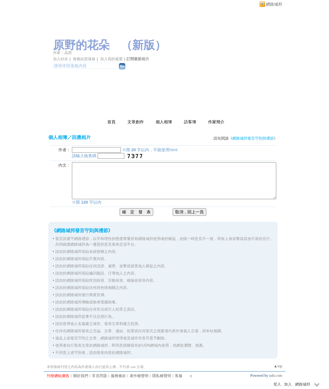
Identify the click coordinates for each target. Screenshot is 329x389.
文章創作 (135, 122)
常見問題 (99, 376)
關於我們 (80, 376)
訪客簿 (190, 122)
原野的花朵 (81, 45)
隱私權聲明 (161, 376)
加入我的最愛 (111, 59)
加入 (288, 384)
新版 (143, 45)
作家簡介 (216, 122)
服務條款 (118, 376)
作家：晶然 (62, 53)
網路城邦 (274, 4)
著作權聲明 (139, 376)
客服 (178, 376)
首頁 (111, 122)
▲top (278, 366)
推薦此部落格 (84, 59)
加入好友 (60, 59)
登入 (277, 384)
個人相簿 (164, 122)
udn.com (275, 375)
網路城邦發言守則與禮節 (253, 138)
